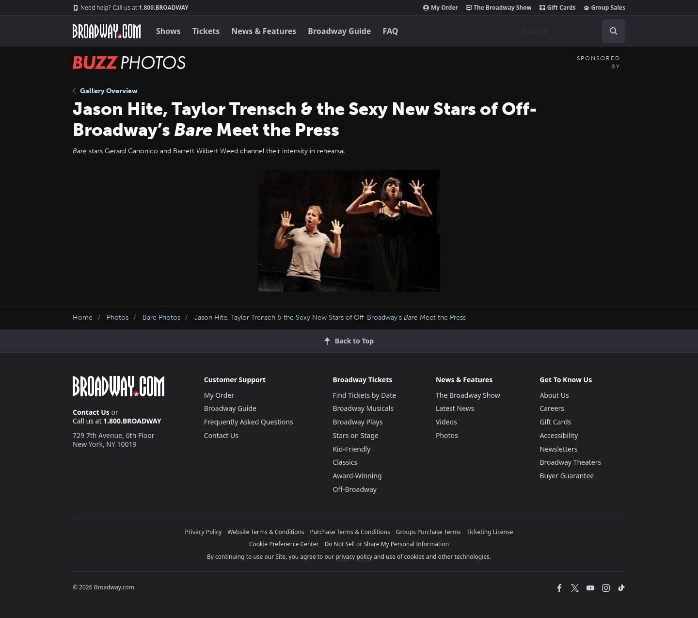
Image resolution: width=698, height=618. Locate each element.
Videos (446, 421)
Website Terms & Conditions (265, 532)
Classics (345, 462)
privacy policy (353, 557)
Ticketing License (490, 532)
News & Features (263, 31)
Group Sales (604, 8)
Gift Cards (557, 8)
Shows (168, 31)
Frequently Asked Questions (248, 421)
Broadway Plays (357, 421)
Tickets (206, 31)
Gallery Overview (105, 91)
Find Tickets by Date (364, 395)
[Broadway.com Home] (107, 31)
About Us (554, 395)
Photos (117, 317)
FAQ (390, 31)
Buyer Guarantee (566, 475)
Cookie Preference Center (284, 544)
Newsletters (558, 449)
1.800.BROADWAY (131, 8)
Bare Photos (161, 317)
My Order (440, 8)
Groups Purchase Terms (428, 532)
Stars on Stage (356, 435)
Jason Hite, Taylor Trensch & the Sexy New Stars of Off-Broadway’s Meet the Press (330, 317)
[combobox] (570, 31)
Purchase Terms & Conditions (350, 532)
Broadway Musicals (363, 408)
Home (83, 317)
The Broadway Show (499, 8)
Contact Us (91, 412)
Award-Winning (357, 475)
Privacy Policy (203, 532)
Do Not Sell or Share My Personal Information (386, 544)
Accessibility (558, 435)
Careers (551, 408)
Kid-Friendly (351, 449)
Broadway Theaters (570, 462)
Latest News (455, 408)
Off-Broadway (355, 489)
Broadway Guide (339, 31)
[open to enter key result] (613, 31)
